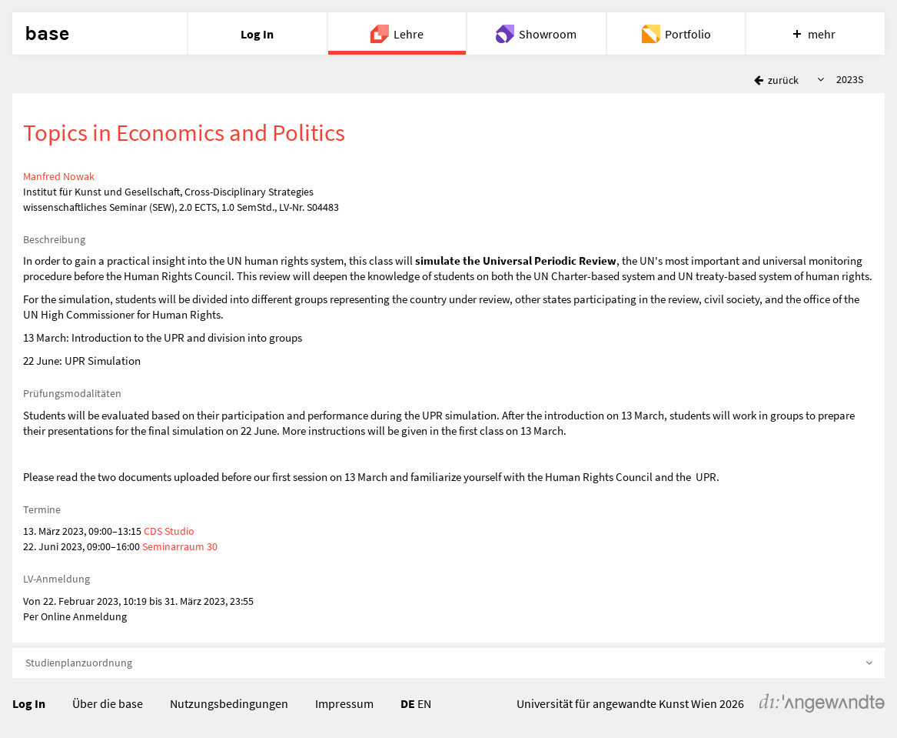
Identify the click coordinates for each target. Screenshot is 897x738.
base (47, 33)
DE (407, 703)
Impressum (344, 703)
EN (424, 703)
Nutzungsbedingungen (229, 703)
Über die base (107, 703)
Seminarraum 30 (180, 546)
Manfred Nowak (59, 176)
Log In (28, 703)
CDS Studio (169, 531)
